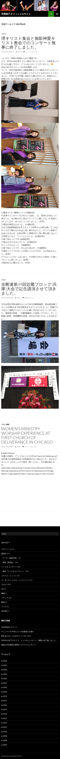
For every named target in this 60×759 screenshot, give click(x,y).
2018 (4, 696)
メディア (4, 598)
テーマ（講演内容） (10, 558)
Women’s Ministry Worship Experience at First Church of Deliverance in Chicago (27, 435)
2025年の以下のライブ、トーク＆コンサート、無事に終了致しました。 (29, 640)
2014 (4, 714)
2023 (4, 674)
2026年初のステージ (9, 627)
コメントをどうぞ (31, 52)
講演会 (3, 553)
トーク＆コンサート (9, 567)
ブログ (3, 34)
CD (2, 589)
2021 (4, 683)
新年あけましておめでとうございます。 (17, 636)
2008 (4, 740)
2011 (4, 727)
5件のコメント (29, 298)
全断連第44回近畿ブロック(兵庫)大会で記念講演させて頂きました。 (29, 288)
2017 (4, 701)
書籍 (3, 593)
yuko (19, 52)
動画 (7, 424)
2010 (4, 732)
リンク (3, 607)
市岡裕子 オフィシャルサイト (16, 14)
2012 (4, 723)
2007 (4, 745)
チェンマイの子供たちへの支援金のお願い (17, 631)
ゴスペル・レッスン (9, 576)
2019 (4, 692)
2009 (4, 736)
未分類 (3, 611)
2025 (4, 665)
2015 (4, 709)
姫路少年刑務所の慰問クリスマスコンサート (18, 645)
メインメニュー (57, 14)
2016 (4, 705)
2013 (4, 718)
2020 (4, 687)
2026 (4, 661)
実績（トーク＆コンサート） (13, 571)
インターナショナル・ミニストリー (15, 580)
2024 (4, 670)
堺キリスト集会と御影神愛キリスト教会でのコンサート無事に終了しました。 (28, 42)
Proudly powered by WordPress (11, 756)
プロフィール (6, 549)
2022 (4, 678)
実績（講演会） (8, 562)
